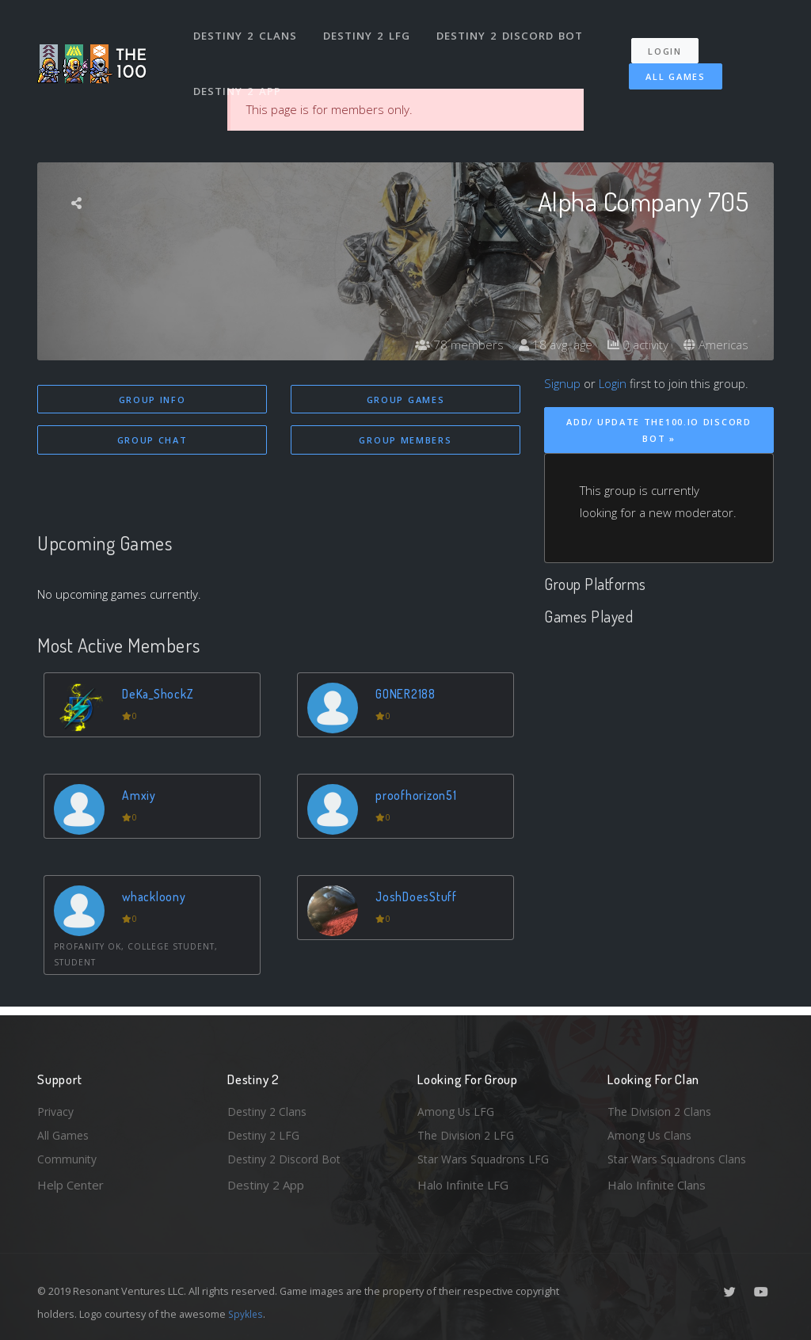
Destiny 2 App (239, 74)
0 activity (633, 344)
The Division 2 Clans (661, 1107)
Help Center (70, 1185)
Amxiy (141, 798)
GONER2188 (409, 696)
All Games (665, 65)
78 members (448, 344)
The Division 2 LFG (468, 1133)
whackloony (157, 899)
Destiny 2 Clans (247, 30)
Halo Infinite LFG (462, 1185)
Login (672, 40)
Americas (714, 344)
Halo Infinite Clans (656, 1185)
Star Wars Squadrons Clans (680, 1159)
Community (67, 1159)
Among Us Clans (651, 1133)
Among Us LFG (457, 1107)
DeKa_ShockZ (161, 696)
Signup (562, 383)
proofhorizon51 (418, 798)
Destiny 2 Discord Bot (512, 30)
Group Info (152, 399)
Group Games (406, 399)
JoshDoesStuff (419, 899)
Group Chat (152, 441)
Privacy (57, 1107)
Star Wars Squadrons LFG (487, 1159)
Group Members (405, 441)
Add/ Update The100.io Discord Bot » (658, 430)
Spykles (246, 1314)
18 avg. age (547, 344)
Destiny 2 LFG (369, 30)
